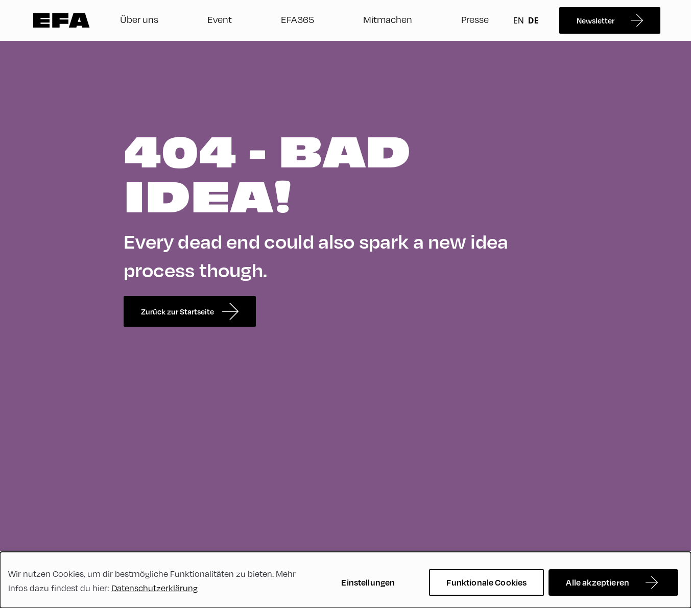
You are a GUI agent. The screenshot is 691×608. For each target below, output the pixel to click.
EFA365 (297, 19)
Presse (475, 19)
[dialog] (345, 580)
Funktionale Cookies (486, 582)
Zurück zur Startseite (190, 311)
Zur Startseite (61, 20)
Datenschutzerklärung (154, 588)
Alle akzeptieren (597, 582)
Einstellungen (368, 582)
